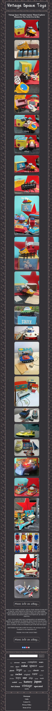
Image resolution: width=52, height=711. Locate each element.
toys (18, 677)
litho (36, 678)
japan (37, 681)
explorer (41, 675)
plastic (12, 671)
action (29, 671)
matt (42, 671)
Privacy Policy (26, 705)
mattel (41, 666)
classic (36, 670)
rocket (18, 674)
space (33, 665)
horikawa (15, 686)
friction (12, 678)
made (42, 678)
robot (24, 665)
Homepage (26, 696)
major (12, 675)
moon (20, 682)
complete (32, 661)
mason (23, 662)
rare (34, 674)
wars (41, 662)
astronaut (17, 662)
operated (38, 686)
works (27, 689)
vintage (27, 686)
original (27, 674)
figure (17, 666)
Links (27, 699)
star (25, 677)
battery (28, 681)
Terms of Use (27, 707)
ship (31, 678)
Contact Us (26, 702)
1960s (12, 666)
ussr (25, 671)
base (11, 662)
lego (19, 670)
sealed (14, 682)
